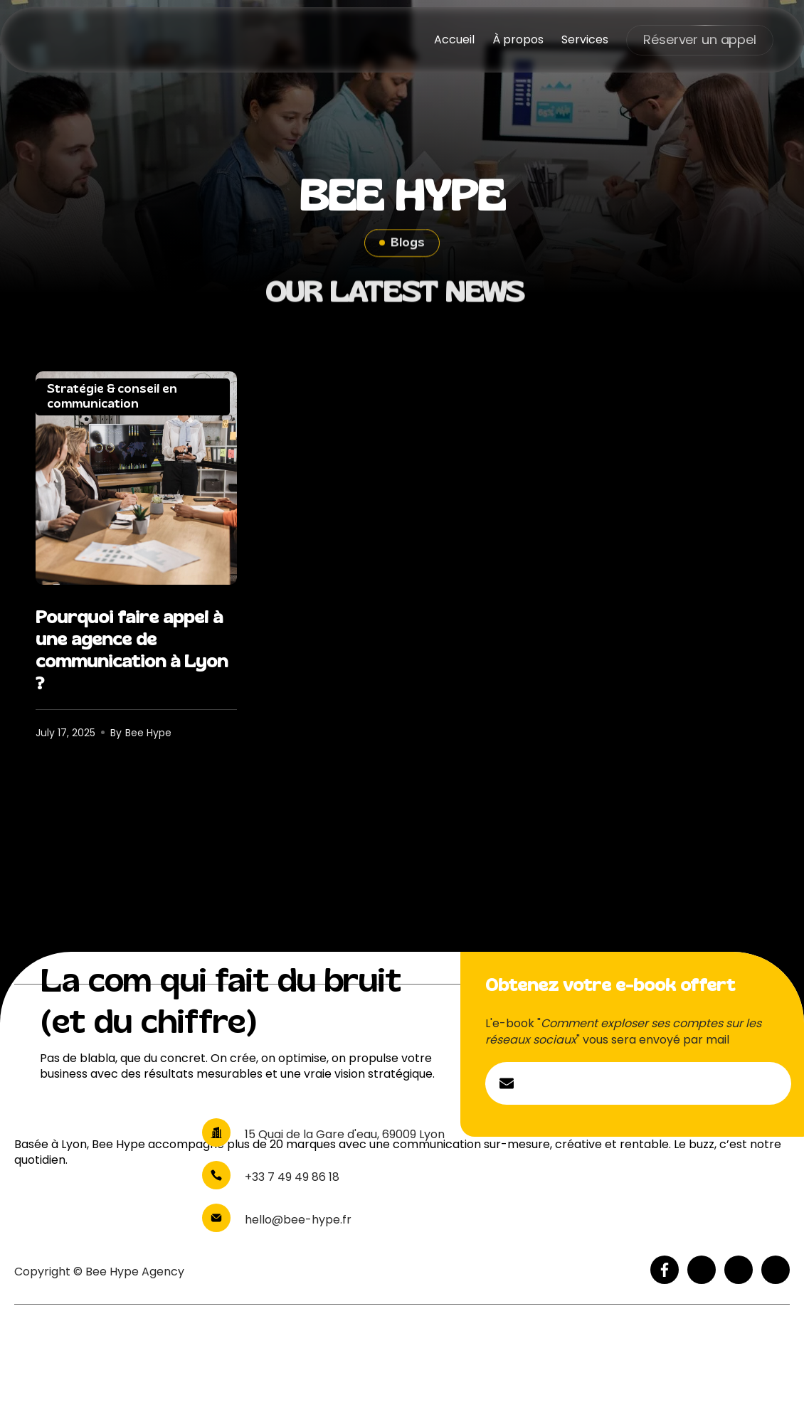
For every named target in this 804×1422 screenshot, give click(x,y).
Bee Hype (148, 733)
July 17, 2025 (65, 733)
